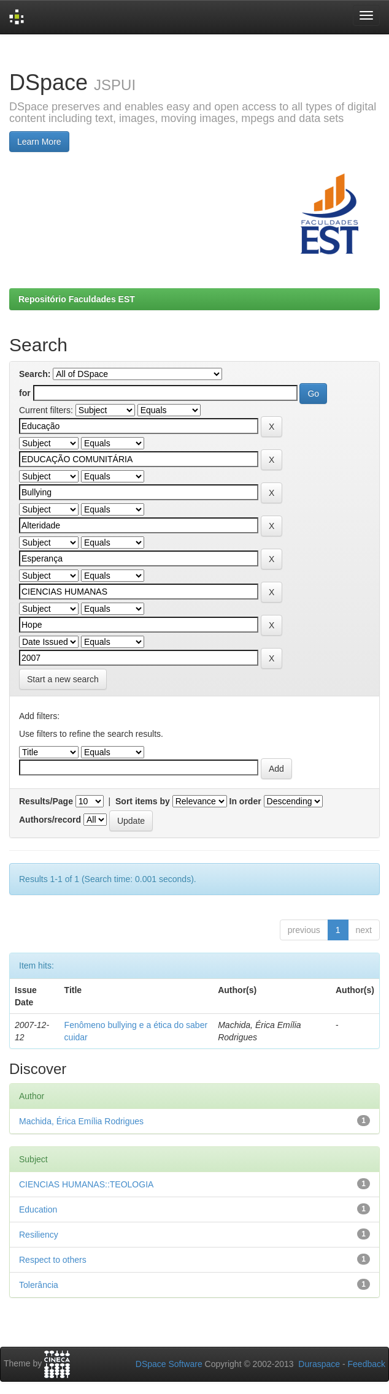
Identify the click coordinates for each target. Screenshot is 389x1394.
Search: (34, 374)
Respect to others (53, 1260)
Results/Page (46, 801)
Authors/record (50, 820)
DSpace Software (169, 1364)
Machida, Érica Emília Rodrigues (81, 1121)
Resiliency (38, 1235)
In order (245, 801)
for (25, 393)
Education (38, 1209)
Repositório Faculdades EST (76, 299)
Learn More (39, 142)
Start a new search (63, 679)
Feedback (366, 1364)
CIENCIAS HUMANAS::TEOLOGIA (86, 1184)
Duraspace (319, 1364)
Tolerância (38, 1285)
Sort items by (142, 801)
